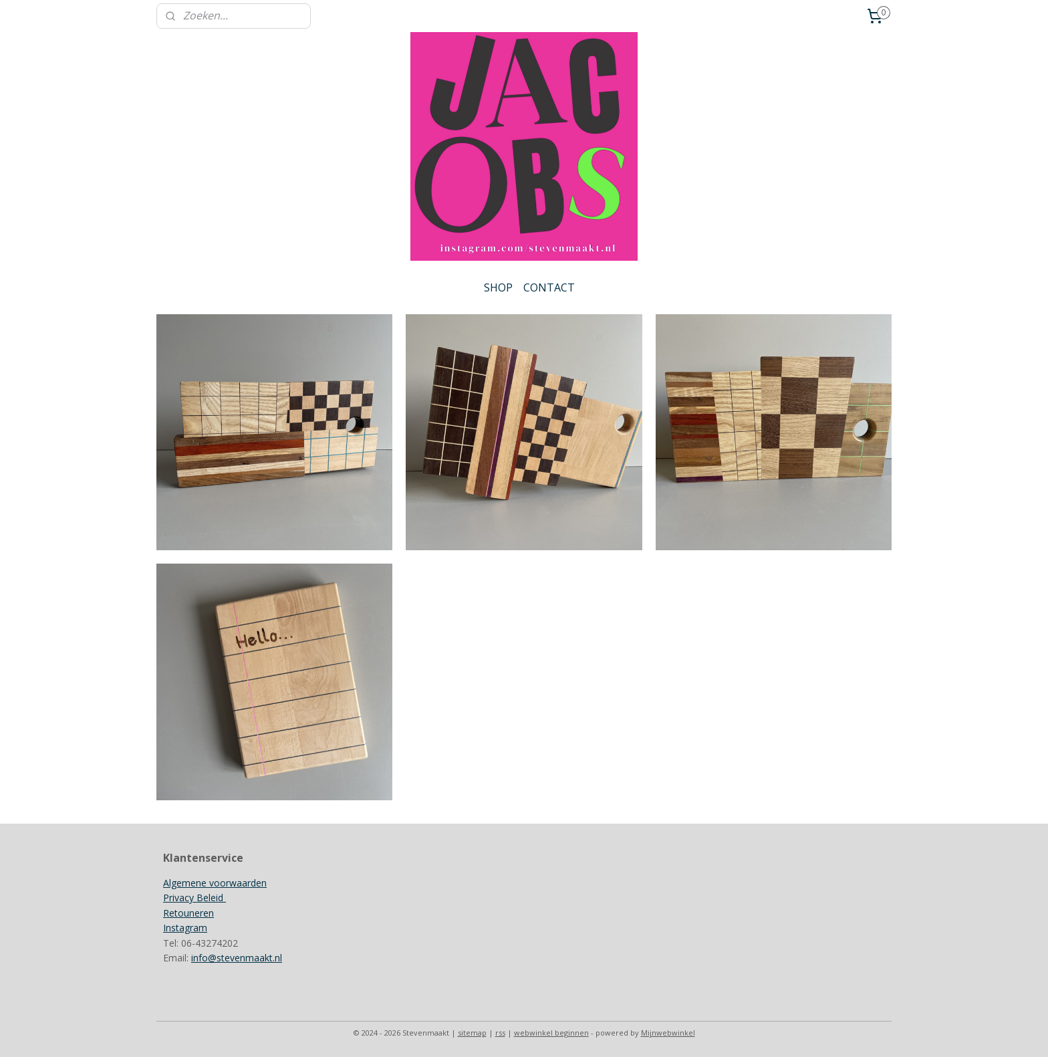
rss (500, 1033)
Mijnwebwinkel (668, 1033)
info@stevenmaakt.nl (236, 957)
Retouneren (188, 913)
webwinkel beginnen (551, 1033)
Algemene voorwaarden (215, 882)
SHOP (498, 287)
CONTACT (549, 287)
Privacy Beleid (194, 897)
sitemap (472, 1033)
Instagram (185, 927)
